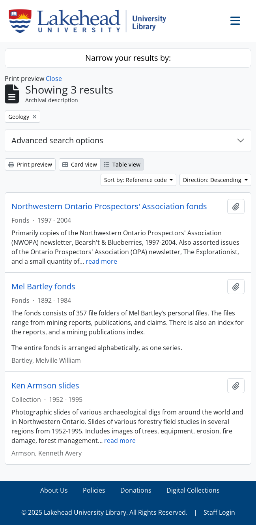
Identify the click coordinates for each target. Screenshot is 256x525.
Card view (79, 164)
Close (54, 78)
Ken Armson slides (45, 385)
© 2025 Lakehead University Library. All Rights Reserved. (104, 512)
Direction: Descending (213, 180)
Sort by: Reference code (136, 180)
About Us (54, 490)
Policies (94, 490)
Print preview (30, 164)
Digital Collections (193, 490)
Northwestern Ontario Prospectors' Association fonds (109, 206)
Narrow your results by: (128, 57)
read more (101, 261)
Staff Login (219, 512)
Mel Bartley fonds (43, 286)
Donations (135, 490)
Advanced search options (57, 140)
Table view (122, 164)
